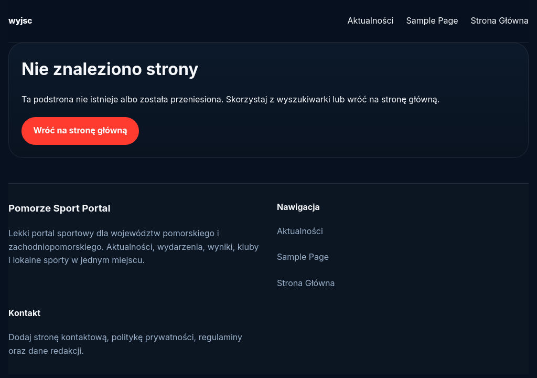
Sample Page (432, 20)
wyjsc (20, 20)
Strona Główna (500, 20)
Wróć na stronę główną (80, 130)
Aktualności (371, 20)
